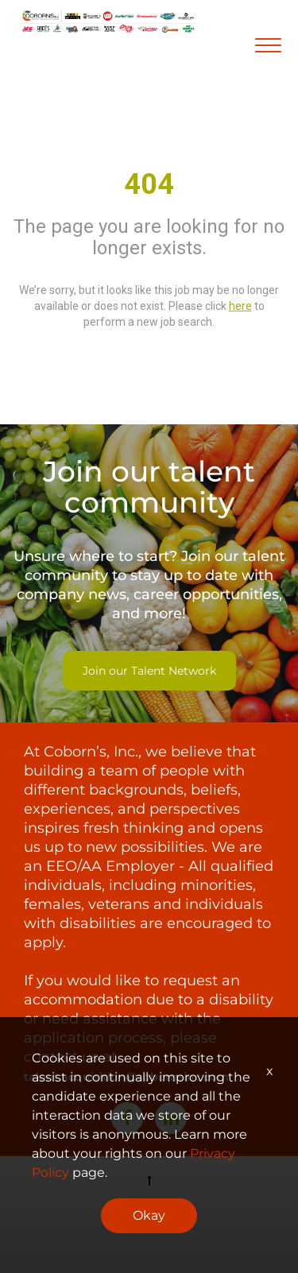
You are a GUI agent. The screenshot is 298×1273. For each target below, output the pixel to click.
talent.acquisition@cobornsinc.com (126, 1077)
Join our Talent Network (149, 671)
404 (149, 184)
